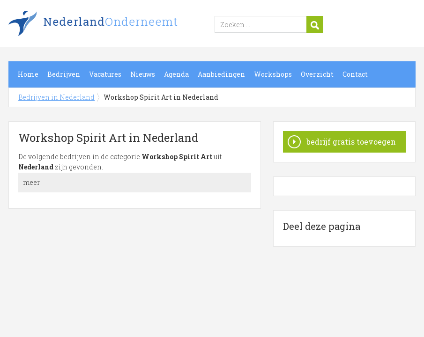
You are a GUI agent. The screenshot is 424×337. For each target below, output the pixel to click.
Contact (355, 74)
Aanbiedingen (221, 74)
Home (28, 74)
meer (31, 182)
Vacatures (105, 74)
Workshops (273, 74)
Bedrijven (63, 74)
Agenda (176, 74)
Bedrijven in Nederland (125, 25)
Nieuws (142, 74)
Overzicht (317, 74)
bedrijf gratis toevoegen (351, 142)
